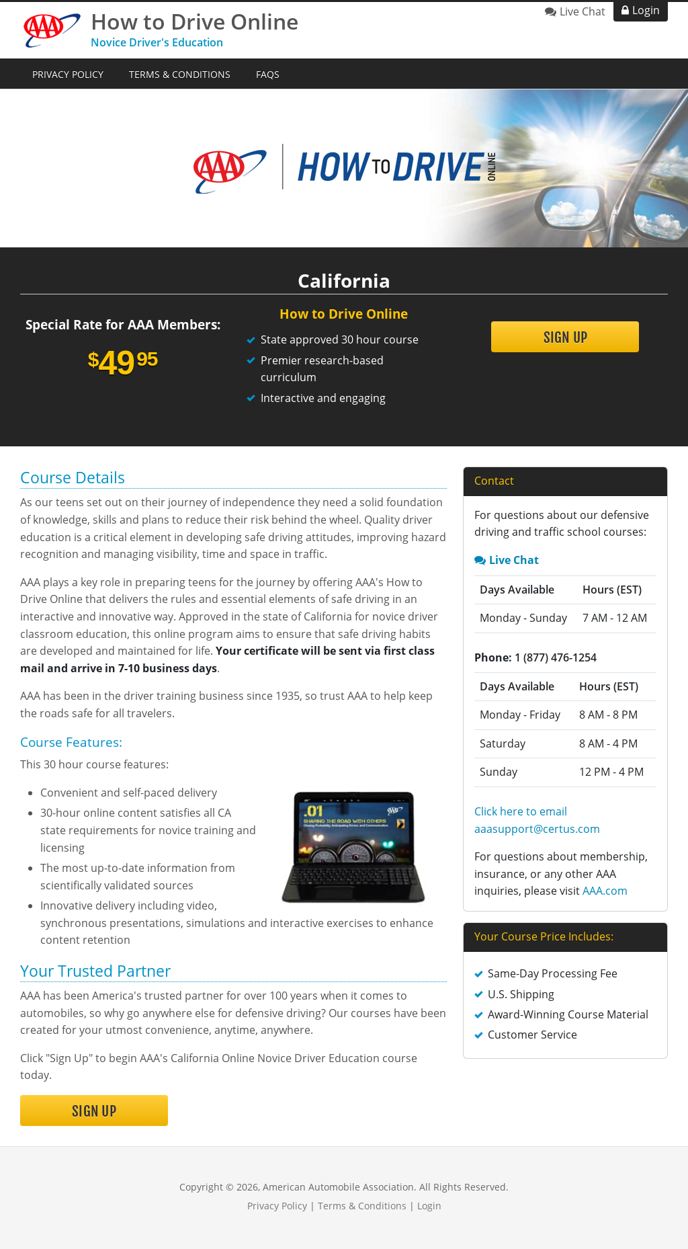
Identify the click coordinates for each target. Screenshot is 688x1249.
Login (646, 10)
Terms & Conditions (179, 74)
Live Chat (582, 11)
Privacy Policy (67, 74)
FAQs (268, 74)
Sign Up (565, 337)
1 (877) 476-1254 (556, 657)
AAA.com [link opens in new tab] (605, 890)
